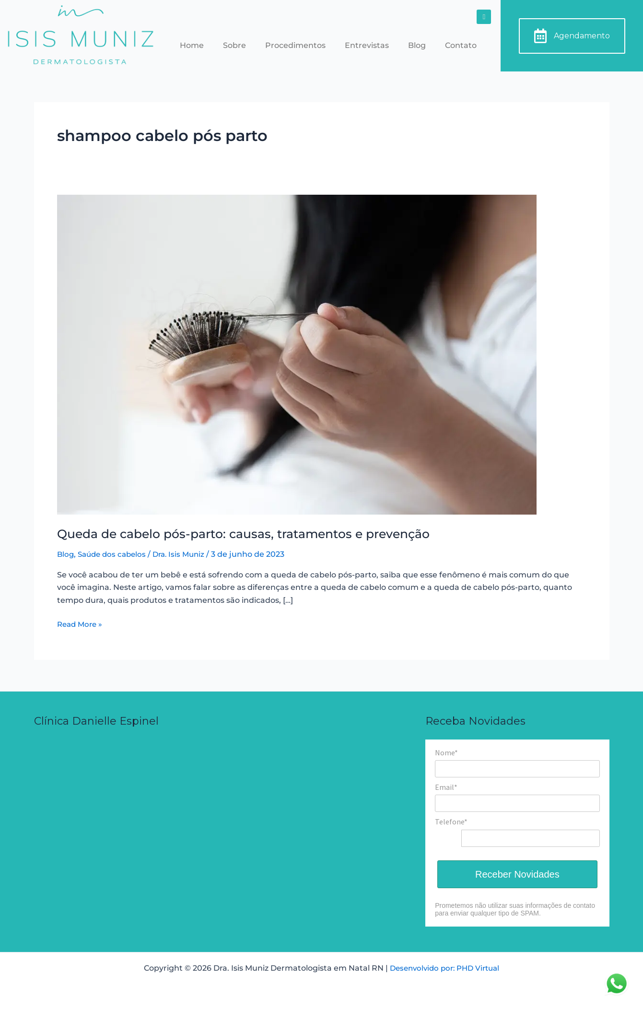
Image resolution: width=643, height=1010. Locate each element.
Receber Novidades (517, 874)
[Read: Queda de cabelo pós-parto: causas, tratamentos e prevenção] (297, 354)
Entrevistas (367, 45)
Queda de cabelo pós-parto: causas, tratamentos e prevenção (253, 533)
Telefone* (451, 821)
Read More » (81, 623)
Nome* (446, 752)
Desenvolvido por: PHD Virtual (444, 968)
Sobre (234, 45)
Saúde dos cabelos (115, 554)
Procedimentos (295, 45)
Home (192, 45)
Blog (417, 45)
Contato (461, 45)
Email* (446, 787)
